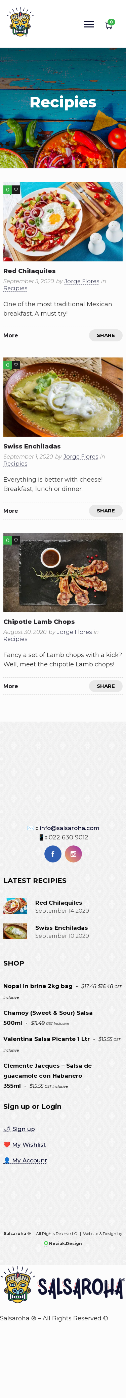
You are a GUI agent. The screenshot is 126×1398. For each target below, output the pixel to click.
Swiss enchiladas (32, 446)
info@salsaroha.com (69, 828)
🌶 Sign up (19, 1129)
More (10, 335)
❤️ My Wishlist (24, 1144)
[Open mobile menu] (90, 23)
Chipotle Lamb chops (39, 622)
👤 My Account (25, 1160)
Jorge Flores (82, 281)
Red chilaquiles (29, 271)
